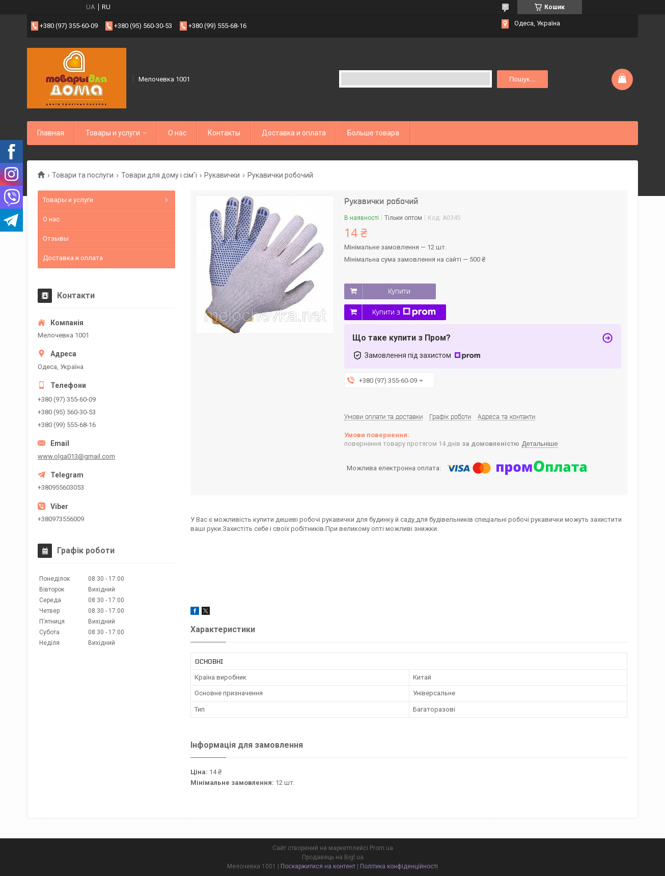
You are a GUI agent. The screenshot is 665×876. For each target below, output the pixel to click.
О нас (177, 133)
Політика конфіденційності (399, 866)
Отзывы (56, 238)
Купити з (404, 312)
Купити (399, 291)
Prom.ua (381, 848)
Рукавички (222, 175)
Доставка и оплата (294, 133)
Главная (50, 133)
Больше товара (373, 133)
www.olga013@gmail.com (76, 456)
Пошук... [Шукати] (522, 79)
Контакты (224, 133)
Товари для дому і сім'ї (159, 175)
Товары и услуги (113, 133)
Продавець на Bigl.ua (333, 857)
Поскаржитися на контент (318, 866)
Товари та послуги (83, 175)
